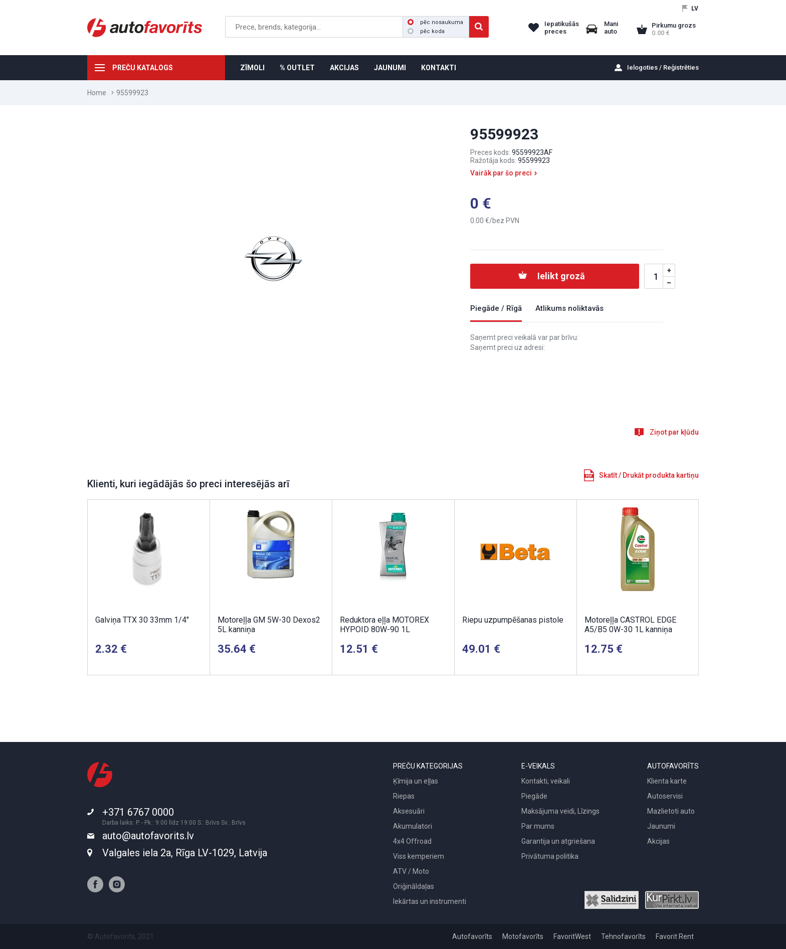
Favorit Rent (675, 936)
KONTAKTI (438, 68)
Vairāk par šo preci (501, 173)
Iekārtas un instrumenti (429, 901)
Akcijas (658, 841)
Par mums (537, 826)
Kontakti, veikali (545, 781)
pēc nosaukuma (435, 22)
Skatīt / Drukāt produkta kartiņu (649, 475)
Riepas (404, 796)
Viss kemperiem (418, 856)
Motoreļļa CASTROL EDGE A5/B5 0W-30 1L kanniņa (630, 624)
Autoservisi (665, 796)
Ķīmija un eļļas (415, 781)
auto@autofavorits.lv (148, 836)
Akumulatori (412, 826)
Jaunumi (661, 826)
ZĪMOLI (252, 68)
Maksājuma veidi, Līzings (560, 811)
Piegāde (534, 796)
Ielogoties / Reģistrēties (663, 67)
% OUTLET (297, 68)
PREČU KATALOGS (142, 68)
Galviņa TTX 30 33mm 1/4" (142, 620)
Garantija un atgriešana (558, 841)
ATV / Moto (411, 871)
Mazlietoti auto (671, 811)
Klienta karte (667, 781)
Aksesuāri (409, 811)
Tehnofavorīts (623, 936)
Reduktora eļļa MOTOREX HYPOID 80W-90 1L (384, 624)
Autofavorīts (472, 936)
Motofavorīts (522, 936)
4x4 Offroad (412, 841)
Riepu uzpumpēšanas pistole (512, 620)
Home (96, 93)
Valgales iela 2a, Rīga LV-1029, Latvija (184, 853)
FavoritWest (572, 936)
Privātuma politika (549, 856)
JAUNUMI (390, 68)
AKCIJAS (344, 68)
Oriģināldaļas (413, 886)
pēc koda (426, 31)
